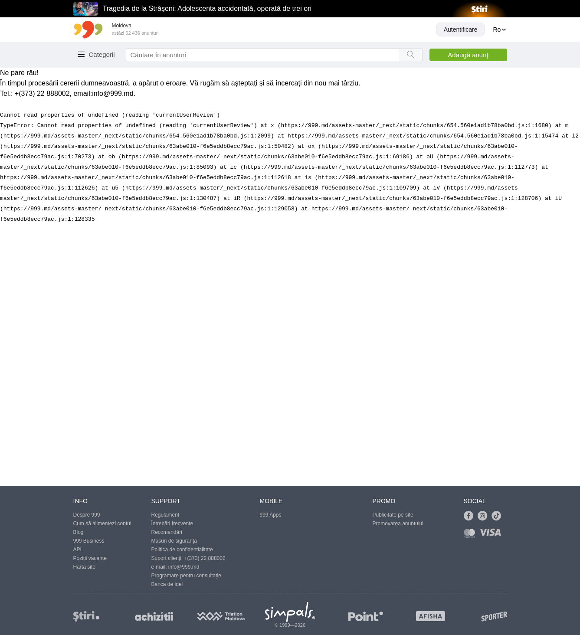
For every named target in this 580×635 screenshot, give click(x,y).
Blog (78, 532)
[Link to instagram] (485, 516)
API (77, 550)
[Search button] (411, 55)
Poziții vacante (90, 558)
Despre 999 (86, 515)
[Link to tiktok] (498, 516)
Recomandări (166, 532)
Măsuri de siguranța (174, 541)
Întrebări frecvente (172, 523)
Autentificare (461, 29)
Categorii (102, 54)
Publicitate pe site (393, 515)
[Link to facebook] (471, 516)
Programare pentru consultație (186, 576)
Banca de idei (167, 584)
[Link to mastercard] (471, 535)
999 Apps (271, 515)
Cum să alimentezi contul (102, 523)
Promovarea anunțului (398, 523)
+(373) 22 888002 (205, 558)
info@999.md (112, 93)
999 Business (89, 541)
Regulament (165, 515)
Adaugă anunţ (468, 55)
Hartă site (84, 567)
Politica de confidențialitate (182, 550)
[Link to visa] (491, 535)
